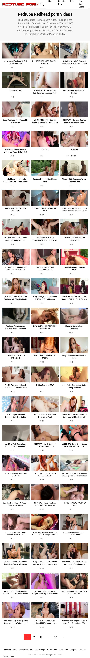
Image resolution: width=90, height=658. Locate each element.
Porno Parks (52, 644)
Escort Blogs (39, 644)
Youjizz (73, 644)
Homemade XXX (25, 644)
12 (55, 631)
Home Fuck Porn (9, 644)
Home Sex (64, 644)
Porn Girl (82, 644)
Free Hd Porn (8, 651)
